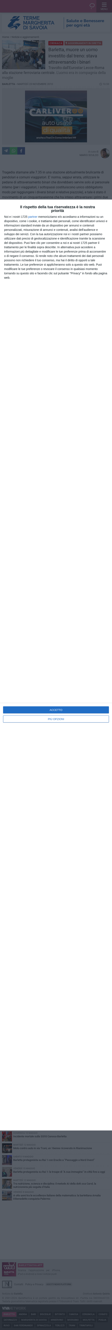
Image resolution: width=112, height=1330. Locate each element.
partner (32, 216)
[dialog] (56, 665)
